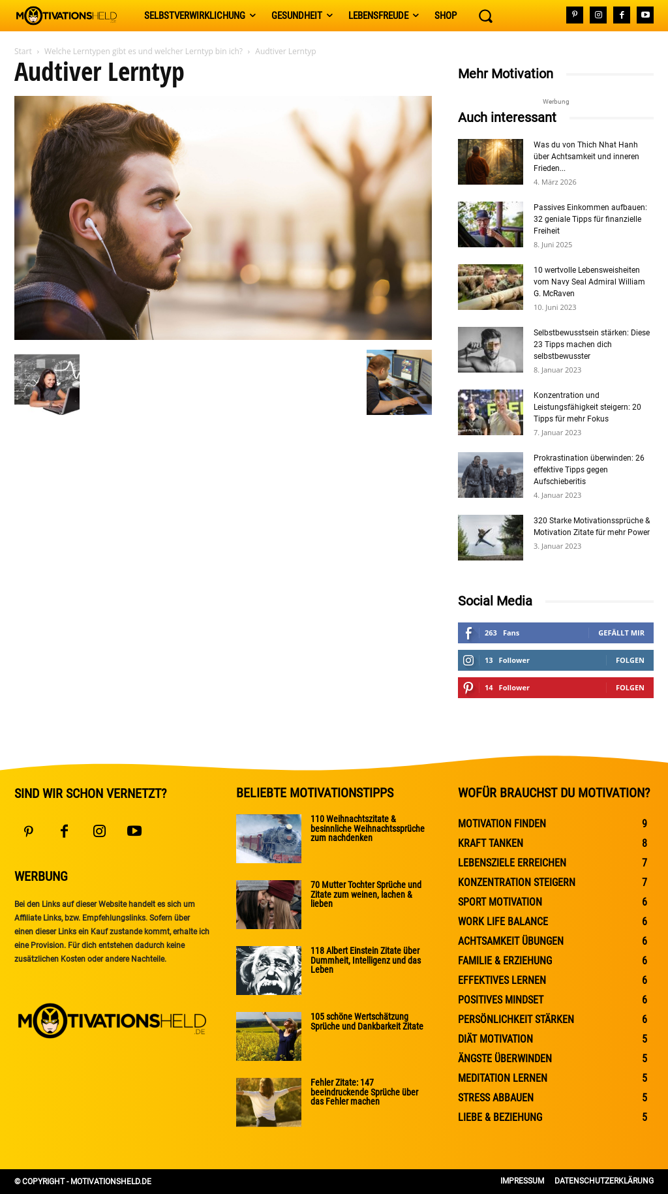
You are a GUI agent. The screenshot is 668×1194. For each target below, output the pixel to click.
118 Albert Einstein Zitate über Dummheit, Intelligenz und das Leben (366, 959)
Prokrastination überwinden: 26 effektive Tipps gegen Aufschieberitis (589, 469)
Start (23, 51)
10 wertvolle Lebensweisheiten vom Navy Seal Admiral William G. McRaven (589, 282)
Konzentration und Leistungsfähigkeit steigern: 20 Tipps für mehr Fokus (587, 407)
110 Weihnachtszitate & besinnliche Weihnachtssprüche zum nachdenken (368, 828)
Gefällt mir (621, 632)
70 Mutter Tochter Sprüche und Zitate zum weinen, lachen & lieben (366, 894)
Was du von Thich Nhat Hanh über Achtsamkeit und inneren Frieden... (586, 156)
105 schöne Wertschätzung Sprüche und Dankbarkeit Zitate (367, 1021)
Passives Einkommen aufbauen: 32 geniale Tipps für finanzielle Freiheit (590, 219)
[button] (485, 15)
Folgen (630, 660)
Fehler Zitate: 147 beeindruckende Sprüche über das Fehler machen (364, 1091)
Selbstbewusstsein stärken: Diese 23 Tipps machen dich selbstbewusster (592, 344)
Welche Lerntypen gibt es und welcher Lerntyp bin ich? (143, 51)
